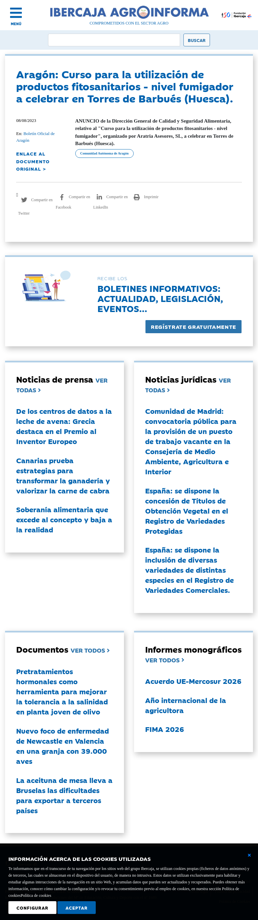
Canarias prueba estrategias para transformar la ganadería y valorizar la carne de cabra (63, 475)
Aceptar (77, 908)
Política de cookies (36, 895)
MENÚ (16, 23)
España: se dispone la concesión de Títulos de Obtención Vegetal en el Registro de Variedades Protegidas (186, 510)
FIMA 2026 (164, 729)
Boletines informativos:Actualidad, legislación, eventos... (160, 298)
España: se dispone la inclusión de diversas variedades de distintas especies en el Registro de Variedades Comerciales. (189, 569)
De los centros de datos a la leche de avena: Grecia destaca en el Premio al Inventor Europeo (64, 426)
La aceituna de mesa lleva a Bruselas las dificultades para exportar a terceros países (64, 795)
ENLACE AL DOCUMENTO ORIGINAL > (33, 161)
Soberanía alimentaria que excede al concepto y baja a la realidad (64, 519)
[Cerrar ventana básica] (249, 855)
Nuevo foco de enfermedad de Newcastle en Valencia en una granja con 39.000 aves (62, 746)
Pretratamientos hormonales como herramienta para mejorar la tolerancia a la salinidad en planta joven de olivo (62, 691)
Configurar (32, 908)
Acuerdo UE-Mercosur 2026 (193, 681)
